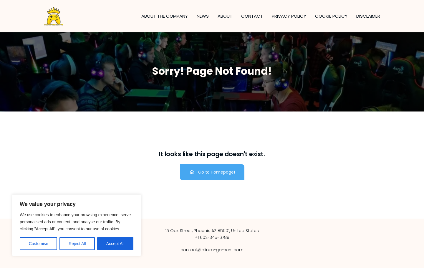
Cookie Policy (331, 16)
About (225, 16)
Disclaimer (368, 16)
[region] (76, 225)
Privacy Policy (289, 16)
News (203, 16)
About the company (164, 16)
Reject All (77, 243)
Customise (38, 243)
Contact (252, 16)
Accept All (115, 243)
